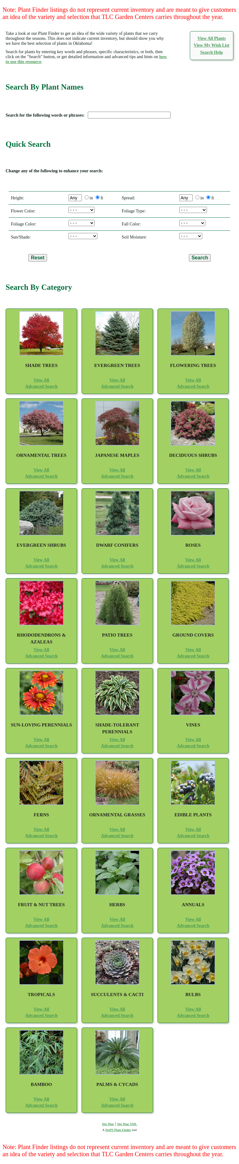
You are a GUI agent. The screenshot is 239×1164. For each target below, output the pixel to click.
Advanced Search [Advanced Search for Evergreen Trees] (117, 386)
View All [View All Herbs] (117, 919)
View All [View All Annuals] (193, 919)
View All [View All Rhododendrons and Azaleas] (41, 649)
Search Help (211, 52)
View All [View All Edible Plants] (193, 829)
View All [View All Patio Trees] (117, 649)
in (91, 198)
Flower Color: (22, 211)
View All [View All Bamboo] (41, 1099)
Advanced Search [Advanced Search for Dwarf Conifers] (117, 566)
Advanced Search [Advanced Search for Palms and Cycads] (117, 1105)
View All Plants (211, 38)
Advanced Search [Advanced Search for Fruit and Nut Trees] (41, 925)
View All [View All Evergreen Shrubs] (41, 560)
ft (102, 198)
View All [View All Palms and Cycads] (117, 1099)
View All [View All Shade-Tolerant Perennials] (117, 739)
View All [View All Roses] (193, 560)
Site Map (108, 1124)
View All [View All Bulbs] (193, 1009)
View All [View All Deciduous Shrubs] (193, 470)
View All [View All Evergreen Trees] (117, 380)
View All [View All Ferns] (41, 829)
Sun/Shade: (20, 237)
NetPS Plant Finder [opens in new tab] (118, 1130)
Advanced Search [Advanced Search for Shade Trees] (41, 386)
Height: (16, 198)
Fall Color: (130, 224)
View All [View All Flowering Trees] (193, 380)
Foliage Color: (22, 224)
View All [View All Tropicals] (41, 1009)
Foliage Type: (133, 211)
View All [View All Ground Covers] (193, 649)
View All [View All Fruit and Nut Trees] (41, 919)
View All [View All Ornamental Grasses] (117, 829)
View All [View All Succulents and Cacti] (117, 1009)
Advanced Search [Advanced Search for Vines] (193, 746)
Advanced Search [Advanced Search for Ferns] (41, 835)
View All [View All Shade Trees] (41, 380)
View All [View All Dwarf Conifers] (117, 560)
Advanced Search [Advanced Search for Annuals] (193, 925)
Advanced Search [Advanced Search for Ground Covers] (193, 656)
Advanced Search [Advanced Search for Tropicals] (41, 1015)
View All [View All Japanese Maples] (117, 470)
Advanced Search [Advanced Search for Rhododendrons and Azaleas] (41, 656)
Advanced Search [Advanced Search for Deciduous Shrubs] (193, 476)
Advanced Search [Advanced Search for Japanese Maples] (117, 476)
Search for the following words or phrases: (46, 115)
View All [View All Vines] (193, 739)
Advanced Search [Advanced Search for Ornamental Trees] (41, 476)
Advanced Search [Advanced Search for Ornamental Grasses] (117, 835)
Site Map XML (127, 1124)
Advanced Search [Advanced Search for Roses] (193, 566)
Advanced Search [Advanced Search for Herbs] (117, 925)
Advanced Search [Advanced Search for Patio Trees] (117, 656)
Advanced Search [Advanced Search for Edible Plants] (193, 835)
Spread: (127, 198)
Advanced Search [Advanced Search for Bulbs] (193, 1015)
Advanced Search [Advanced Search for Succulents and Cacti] (117, 1015)
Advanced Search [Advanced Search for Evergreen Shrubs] (41, 566)
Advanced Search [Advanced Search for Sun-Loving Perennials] (41, 746)
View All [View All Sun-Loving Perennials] (41, 739)
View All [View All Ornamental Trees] (41, 470)
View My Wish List (211, 45)
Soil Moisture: (133, 237)
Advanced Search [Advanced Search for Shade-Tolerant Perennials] (117, 746)
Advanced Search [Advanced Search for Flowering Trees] (193, 386)
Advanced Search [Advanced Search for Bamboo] (41, 1105)
